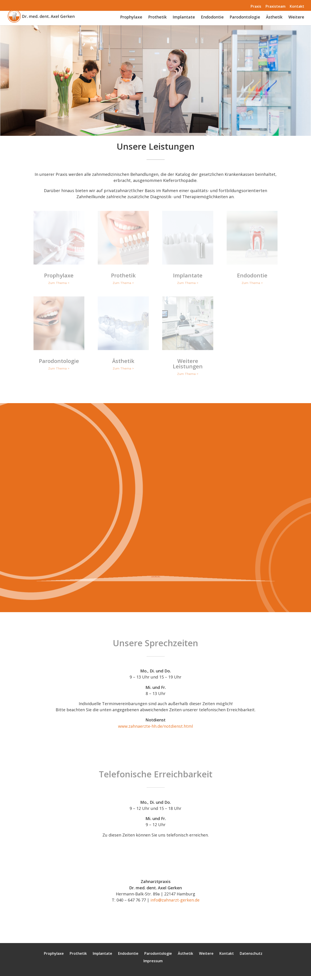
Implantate (184, 17)
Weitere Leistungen (188, 363)
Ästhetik (274, 17)
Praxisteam (275, 6)
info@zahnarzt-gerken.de (174, 900)
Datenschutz (251, 953)
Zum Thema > (58, 283)
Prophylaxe (131, 17)
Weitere (296, 17)
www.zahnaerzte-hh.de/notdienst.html (155, 726)
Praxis (256, 6)
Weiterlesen (155, 572)
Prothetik (157, 17)
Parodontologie (245, 17)
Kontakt (297, 6)
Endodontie (212, 17)
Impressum (153, 960)
